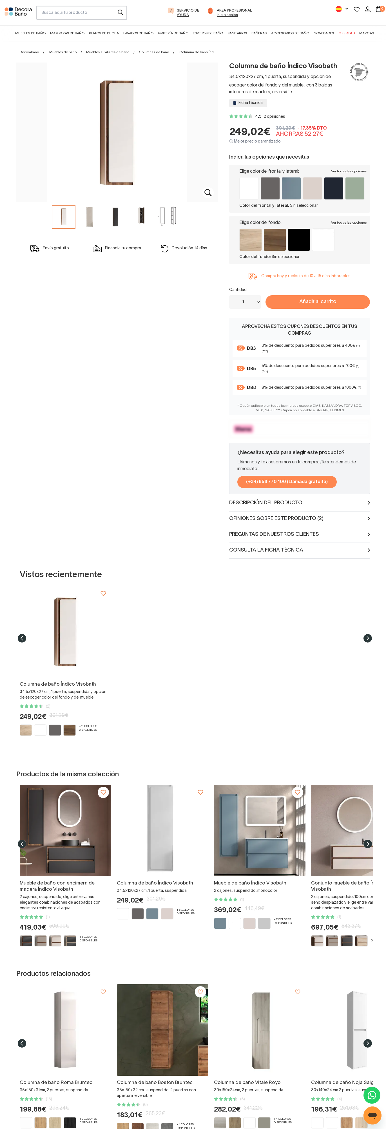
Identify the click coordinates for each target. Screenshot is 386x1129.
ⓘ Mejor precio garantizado (255, 141)
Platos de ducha (104, 33)
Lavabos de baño (138, 33)
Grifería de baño (173, 33)
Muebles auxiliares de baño (107, 52)
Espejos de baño (208, 33)
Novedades (324, 33)
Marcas (366, 33)
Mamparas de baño (67, 33)
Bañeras (259, 33)
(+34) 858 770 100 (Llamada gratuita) (287, 482)
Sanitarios (237, 33)
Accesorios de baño (290, 33)
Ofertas (346, 33)
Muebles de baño (30, 33)
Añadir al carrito (317, 301)
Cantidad (238, 290)
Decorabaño (29, 52)
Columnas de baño (154, 52)
